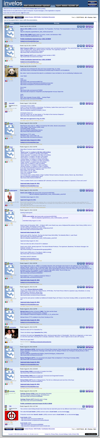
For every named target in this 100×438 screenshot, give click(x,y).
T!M (10, 406)
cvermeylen (12, 327)
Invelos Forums (29, 17)
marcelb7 (11, 103)
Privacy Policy (54, 434)
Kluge (11, 26)
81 (81, 17)
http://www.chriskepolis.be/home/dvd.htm (41, 341)
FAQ (78, 434)
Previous (90, 17)
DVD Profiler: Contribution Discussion (44, 17)
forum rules (33, 8)
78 (77, 17)
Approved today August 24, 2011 (30, 183)
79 (78, 17)
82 (83, 17)
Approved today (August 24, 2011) (30, 140)
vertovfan (12, 391)
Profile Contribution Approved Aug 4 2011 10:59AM (35, 39)
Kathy (11, 66)
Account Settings (63, 434)
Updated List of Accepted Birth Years (29, 41)
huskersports (13, 190)
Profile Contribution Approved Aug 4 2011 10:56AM (35, 59)
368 (86, 17)
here (68, 411)
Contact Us (47, 434)
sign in (23, 12)
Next (95, 17)
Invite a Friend (72, 434)
